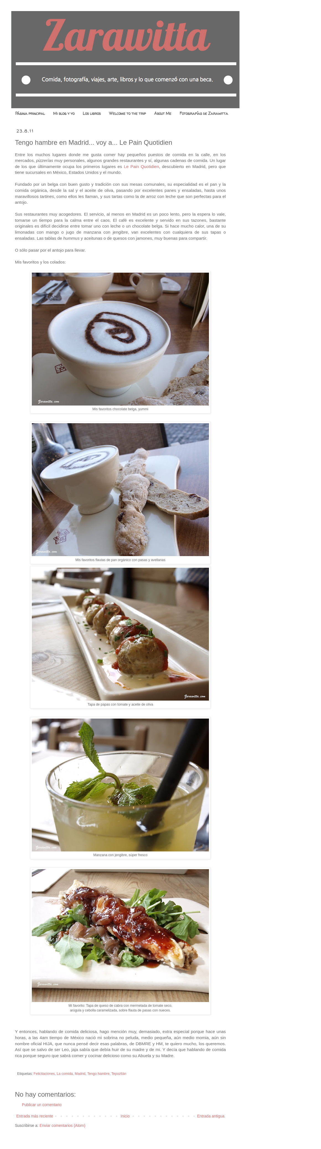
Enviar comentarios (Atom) (63, 1125)
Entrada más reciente (34, 1116)
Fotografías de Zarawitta (204, 113)
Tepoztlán (119, 1074)
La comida (65, 1074)
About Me (162, 113)
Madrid (80, 1074)
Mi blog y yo (63, 113)
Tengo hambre (98, 1074)
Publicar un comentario (41, 1104)
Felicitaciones (44, 1074)
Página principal (30, 113)
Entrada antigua (210, 1116)
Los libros (92, 113)
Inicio (125, 1116)
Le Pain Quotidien (141, 166)
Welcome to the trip (127, 113)
